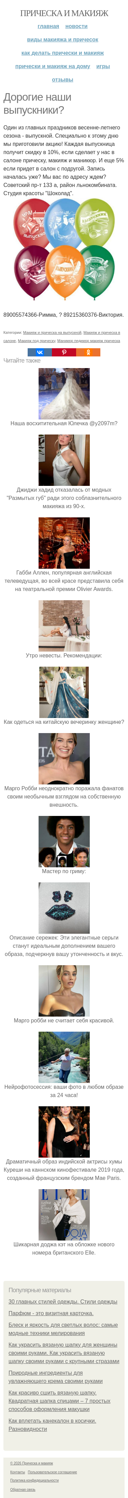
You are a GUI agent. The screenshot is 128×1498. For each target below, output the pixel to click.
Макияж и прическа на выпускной (52, 332)
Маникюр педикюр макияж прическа (88, 341)
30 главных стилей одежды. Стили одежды (63, 1302)
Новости (76, 26)
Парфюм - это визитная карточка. (51, 1313)
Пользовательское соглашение (52, 1472)
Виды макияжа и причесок (62, 39)
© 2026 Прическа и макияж (31, 1463)
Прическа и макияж (64, 13)
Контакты (17, 1472)
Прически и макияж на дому (52, 66)
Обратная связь (22, 1489)
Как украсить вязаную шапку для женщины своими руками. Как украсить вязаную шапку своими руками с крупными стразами (64, 1353)
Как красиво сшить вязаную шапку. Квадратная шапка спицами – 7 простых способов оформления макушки (60, 1401)
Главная (48, 26)
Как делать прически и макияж (63, 53)
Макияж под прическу (36, 341)
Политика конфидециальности (34, 1480)
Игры (103, 66)
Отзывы (62, 80)
